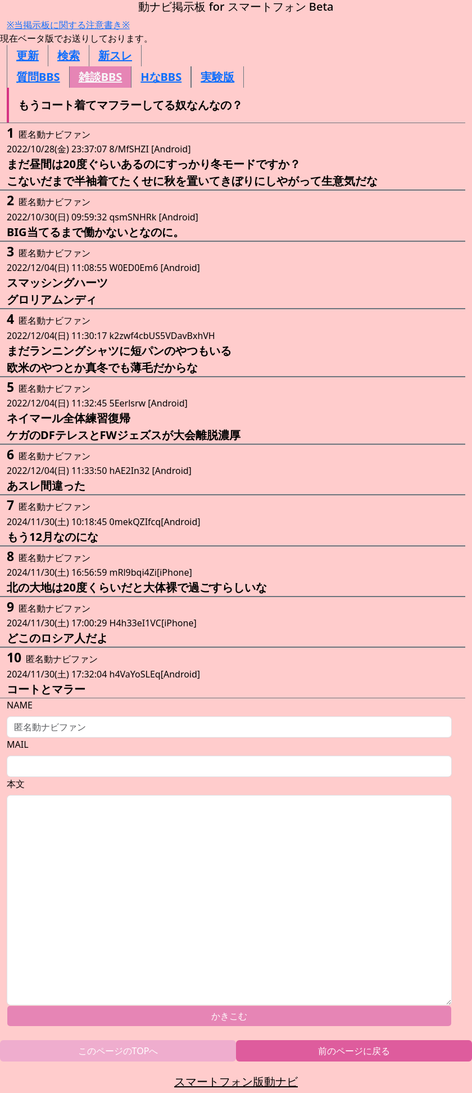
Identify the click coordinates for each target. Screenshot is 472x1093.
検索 (68, 55)
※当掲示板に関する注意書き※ (68, 25)
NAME (20, 705)
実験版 (217, 76)
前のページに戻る (354, 1051)
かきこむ (229, 1016)
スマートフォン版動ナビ (236, 1082)
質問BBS (38, 76)
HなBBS (160, 76)
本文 (16, 784)
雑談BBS (100, 76)
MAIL (18, 744)
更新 (27, 55)
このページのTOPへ (118, 1051)
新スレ (115, 55)
